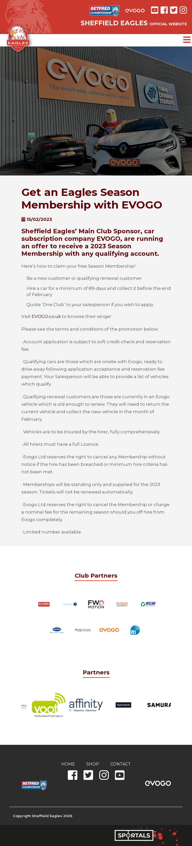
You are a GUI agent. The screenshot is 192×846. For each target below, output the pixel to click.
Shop (92, 764)
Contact (120, 764)
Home (68, 764)
